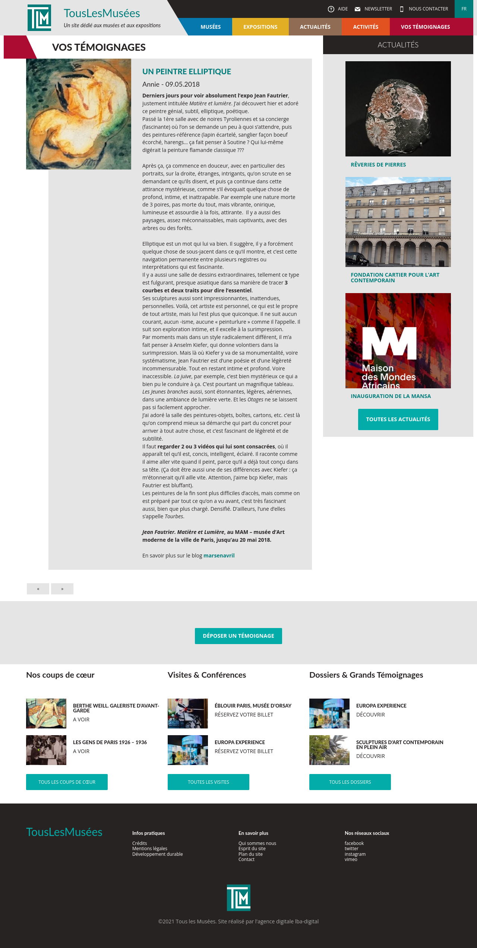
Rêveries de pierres (378, 164)
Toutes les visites (208, 782)
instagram (355, 854)
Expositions (260, 26)
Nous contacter (428, 9)
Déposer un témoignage (238, 635)
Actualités (315, 26)
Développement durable (157, 854)
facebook (354, 843)
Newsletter (377, 9)
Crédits (139, 843)
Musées (210, 26)
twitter (351, 848)
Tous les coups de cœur (66, 782)
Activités (366, 26)
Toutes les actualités (398, 419)
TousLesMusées (102, 12)
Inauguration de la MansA (391, 396)
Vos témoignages (425, 26)
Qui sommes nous (257, 843)
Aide (342, 9)
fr (464, 9)
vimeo (351, 859)
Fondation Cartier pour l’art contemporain (395, 277)
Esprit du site (252, 848)
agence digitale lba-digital (288, 921)
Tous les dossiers (350, 782)
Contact (246, 859)
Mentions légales (149, 848)
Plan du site (250, 854)
